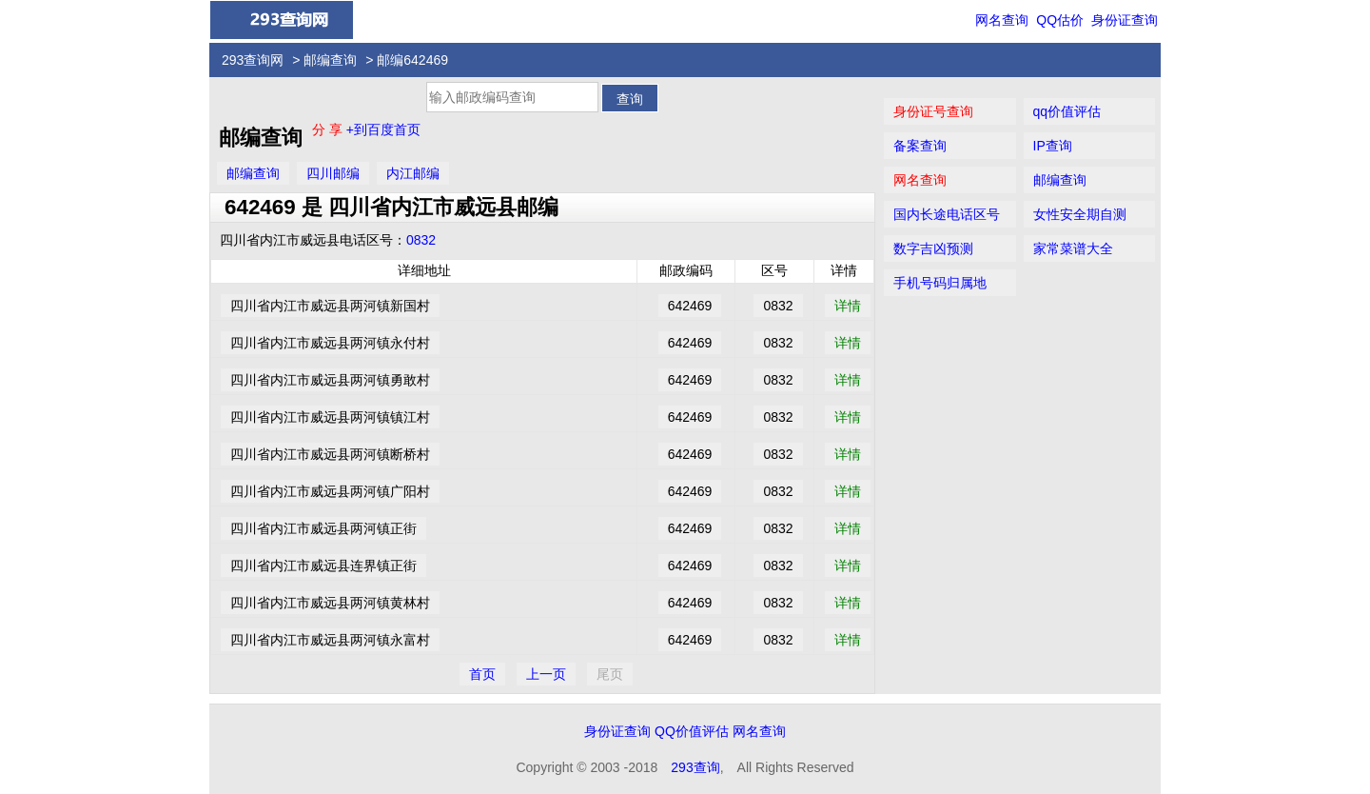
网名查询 (1001, 20)
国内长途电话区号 (946, 214)
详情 (847, 305)
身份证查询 (1124, 20)
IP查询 (1052, 145)
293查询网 (253, 60)
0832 (421, 240)
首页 (482, 674)
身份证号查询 (933, 111)
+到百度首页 (383, 129)
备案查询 (920, 145)
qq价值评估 (1067, 111)
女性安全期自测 (1079, 214)
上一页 (546, 674)
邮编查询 (330, 60)
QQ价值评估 (692, 731)
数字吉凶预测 (933, 248)
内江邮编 (413, 173)
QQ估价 (1060, 20)
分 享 (329, 129)
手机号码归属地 (940, 282)
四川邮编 (333, 173)
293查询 (695, 767)
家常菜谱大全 (1073, 248)
